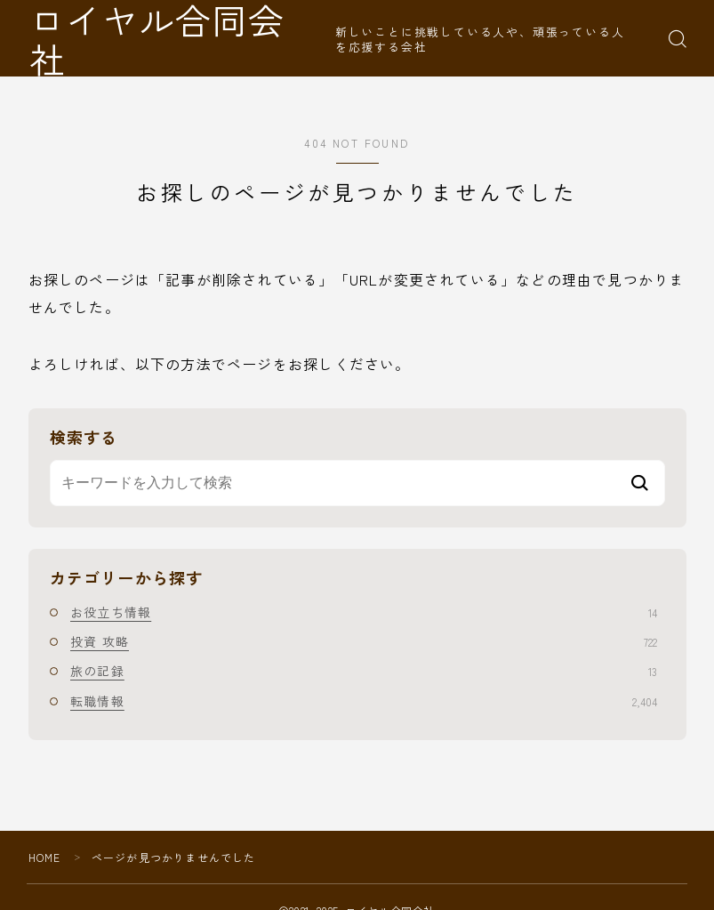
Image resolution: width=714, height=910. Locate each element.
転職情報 (363, 701)
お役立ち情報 (363, 612)
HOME (44, 857)
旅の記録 (363, 671)
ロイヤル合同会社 (178, 39)
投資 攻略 (363, 641)
